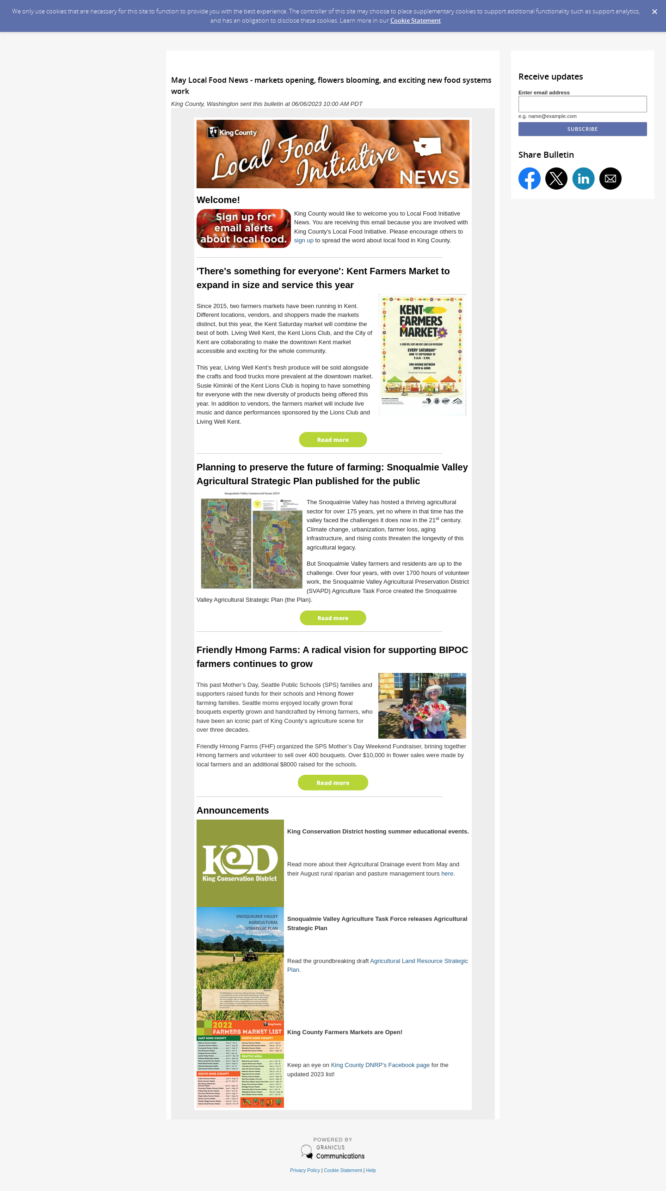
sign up (304, 240)
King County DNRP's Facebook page (380, 1064)
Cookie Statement (415, 20)
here (447, 873)
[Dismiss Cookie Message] (654, 9)
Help (371, 1170)
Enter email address (544, 92)
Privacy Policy (305, 1170)
